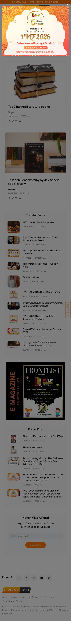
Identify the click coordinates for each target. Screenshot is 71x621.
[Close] (35, 4)
